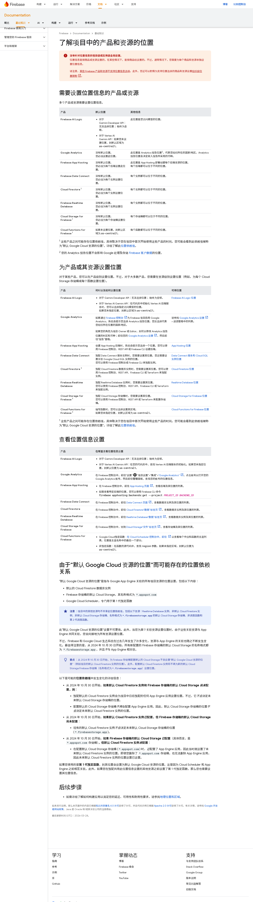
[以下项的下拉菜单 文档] (107, 4)
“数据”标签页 (142, 509)
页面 (139, 486)
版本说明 (191, 878)
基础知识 (99, 33)
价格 (88, 4)
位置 (184, 297)
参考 (54, 866)
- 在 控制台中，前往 (146, 536)
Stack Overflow (194, 866)
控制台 (114, 317)
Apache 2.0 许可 (163, 805)
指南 (54, 861)
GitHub (56, 883)
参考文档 (90, 22)
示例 (103, 22)
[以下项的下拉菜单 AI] (44, 23)
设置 (140, 335)
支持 (133, 4)
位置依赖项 (128, 246)
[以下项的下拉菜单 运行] (62, 4)
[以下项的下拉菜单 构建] (46, 4)
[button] (21, 28)
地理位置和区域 (170, 797)
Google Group (194, 872)
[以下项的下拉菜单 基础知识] (30, 23)
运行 (55, 4)
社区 (116, 4)
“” (169, 475)
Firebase (63, 33)
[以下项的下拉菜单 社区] (123, 4)
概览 (6, 22)
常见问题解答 (193, 883)
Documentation (17, 15)
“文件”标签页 (141, 527)
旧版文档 (191, 889)
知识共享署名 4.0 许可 (107, 805)
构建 (39, 4)
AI (38, 22)
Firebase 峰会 (126, 866)
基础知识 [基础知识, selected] (21, 22)
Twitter (123, 872)
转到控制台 (239, 4)
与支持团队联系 (194, 861)
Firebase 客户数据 (140, 253)
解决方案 (75, 4)
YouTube (123, 878)
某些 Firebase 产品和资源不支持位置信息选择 (105, 71)
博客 (225, 4)
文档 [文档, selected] (100, 4)
